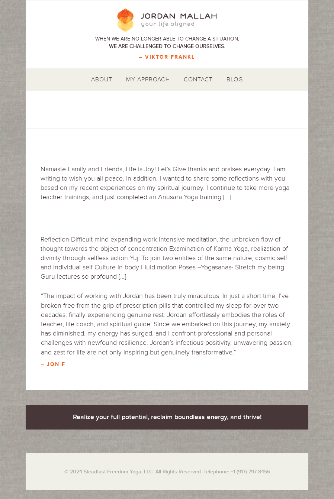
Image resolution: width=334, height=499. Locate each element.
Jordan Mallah (167, 20)
